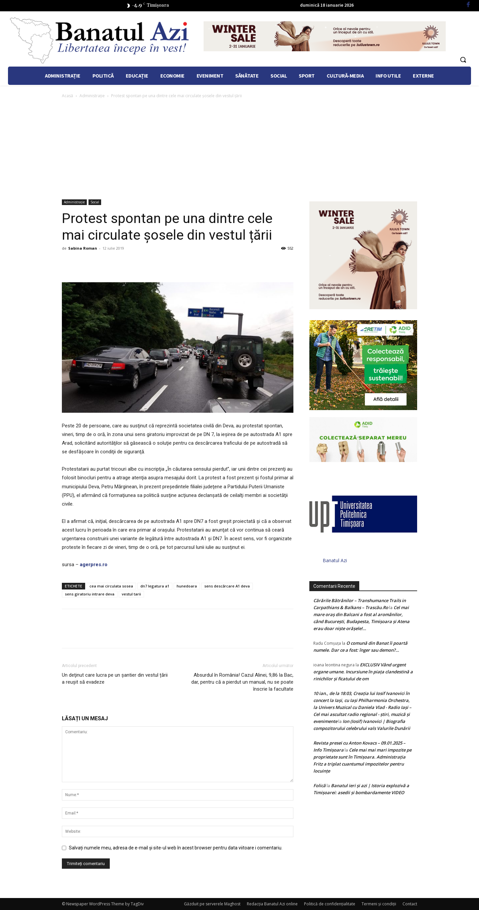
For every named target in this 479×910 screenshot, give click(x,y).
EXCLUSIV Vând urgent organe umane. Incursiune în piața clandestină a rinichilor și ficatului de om (363, 672)
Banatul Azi (335, 560)
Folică (319, 786)
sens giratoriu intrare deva (89, 593)
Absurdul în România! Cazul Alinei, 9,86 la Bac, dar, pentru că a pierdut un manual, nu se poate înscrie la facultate (242, 682)
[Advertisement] (239, 149)
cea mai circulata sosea (111, 585)
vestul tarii (131, 593)
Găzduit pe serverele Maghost (212, 904)
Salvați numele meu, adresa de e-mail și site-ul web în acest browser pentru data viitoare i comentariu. (175, 847)
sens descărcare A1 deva (227, 585)
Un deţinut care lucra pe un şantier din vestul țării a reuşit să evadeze (115, 678)
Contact (409, 904)
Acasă (67, 96)
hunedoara (187, 585)
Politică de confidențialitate (329, 904)
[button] (463, 60)
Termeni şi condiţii (379, 904)
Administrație (92, 96)
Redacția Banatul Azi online (272, 904)
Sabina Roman (82, 248)
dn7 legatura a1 (154, 585)
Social (94, 202)
